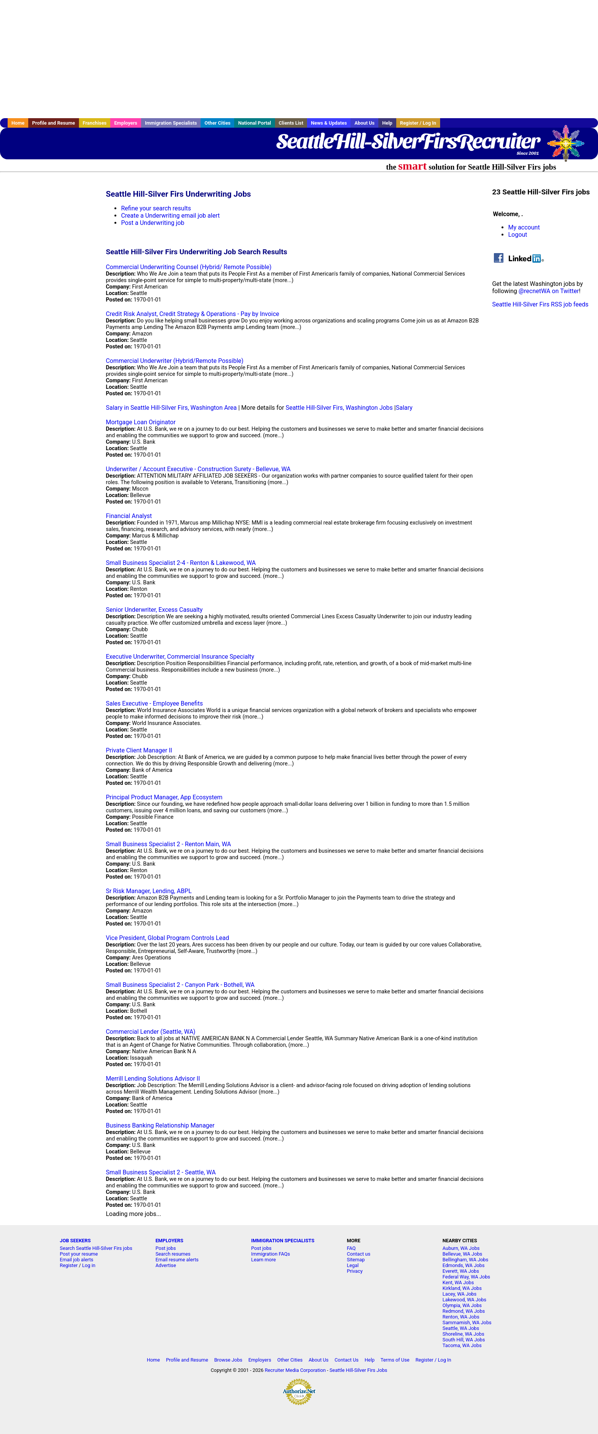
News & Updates (329, 123)
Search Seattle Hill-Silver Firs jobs (96, 1248)
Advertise (166, 1265)
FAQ (351, 1248)
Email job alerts (76, 1259)
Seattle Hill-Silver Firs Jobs (358, 1370)
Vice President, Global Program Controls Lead (167, 938)
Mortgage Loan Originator (140, 422)
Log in (88, 1265)
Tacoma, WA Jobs (462, 1345)
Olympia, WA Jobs (462, 1305)
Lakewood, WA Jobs (464, 1299)
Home (17, 123)
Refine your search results (156, 208)
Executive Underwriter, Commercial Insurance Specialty (180, 656)
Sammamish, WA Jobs (466, 1322)
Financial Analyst (129, 516)
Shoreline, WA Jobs (463, 1334)
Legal (352, 1265)
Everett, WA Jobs (460, 1271)
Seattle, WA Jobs (460, 1328)
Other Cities (217, 123)
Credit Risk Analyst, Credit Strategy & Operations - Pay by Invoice (192, 314)
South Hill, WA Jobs (463, 1340)
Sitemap (356, 1259)
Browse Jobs (228, 1360)
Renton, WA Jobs (460, 1317)
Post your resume (79, 1254)
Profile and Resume (53, 123)
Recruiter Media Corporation (295, 1370)
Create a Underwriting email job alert (170, 215)
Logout (517, 234)
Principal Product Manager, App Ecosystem (164, 797)
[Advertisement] (299, 59)
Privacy (354, 1271)
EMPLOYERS (169, 1240)
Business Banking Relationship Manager (160, 1125)
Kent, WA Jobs (458, 1282)
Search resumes (173, 1254)
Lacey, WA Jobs (459, 1294)
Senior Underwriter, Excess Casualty (154, 609)
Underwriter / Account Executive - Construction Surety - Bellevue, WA (198, 469)
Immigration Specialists (171, 123)
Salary (404, 407)
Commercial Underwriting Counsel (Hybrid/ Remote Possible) (189, 267)
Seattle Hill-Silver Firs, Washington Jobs (339, 407)
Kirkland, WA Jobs (462, 1288)
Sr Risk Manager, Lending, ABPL (148, 891)
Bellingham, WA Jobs (465, 1259)
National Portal (254, 123)
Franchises (95, 123)
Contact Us (346, 1360)
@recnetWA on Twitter (549, 291)
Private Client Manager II (139, 750)
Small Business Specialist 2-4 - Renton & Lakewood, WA (181, 562)
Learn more (263, 1259)
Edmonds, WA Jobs (463, 1265)
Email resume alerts (177, 1259)
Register (69, 1265)
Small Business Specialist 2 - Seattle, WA (160, 1172)
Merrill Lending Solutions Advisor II (153, 1078)
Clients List (291, 123)
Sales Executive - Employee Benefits (154, 703)
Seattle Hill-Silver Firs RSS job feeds (540, 304)
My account (524, 227)
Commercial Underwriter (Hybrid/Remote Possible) (174, 360)
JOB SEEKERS (75, 1240)
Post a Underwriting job (152, 222)
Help (387, 123)
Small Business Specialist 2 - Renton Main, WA (168, 844)
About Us (364, 123)
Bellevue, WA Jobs (462, 1254)
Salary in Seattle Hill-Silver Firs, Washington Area (171, 407)
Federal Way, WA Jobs (466, 1277)
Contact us (358, 1254)
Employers (125, 123)
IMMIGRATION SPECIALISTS (283, 1240)
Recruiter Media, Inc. (569, 147)
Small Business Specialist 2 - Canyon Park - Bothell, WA (180, 984)
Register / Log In (418, 123)
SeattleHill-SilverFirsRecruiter (407, 141)
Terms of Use (395, 1360)
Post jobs (166, 1248)
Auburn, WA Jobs (460, 1248)
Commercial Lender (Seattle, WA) (150, 1031)
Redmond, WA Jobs (463, 1311)
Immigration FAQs (270, 1254)
